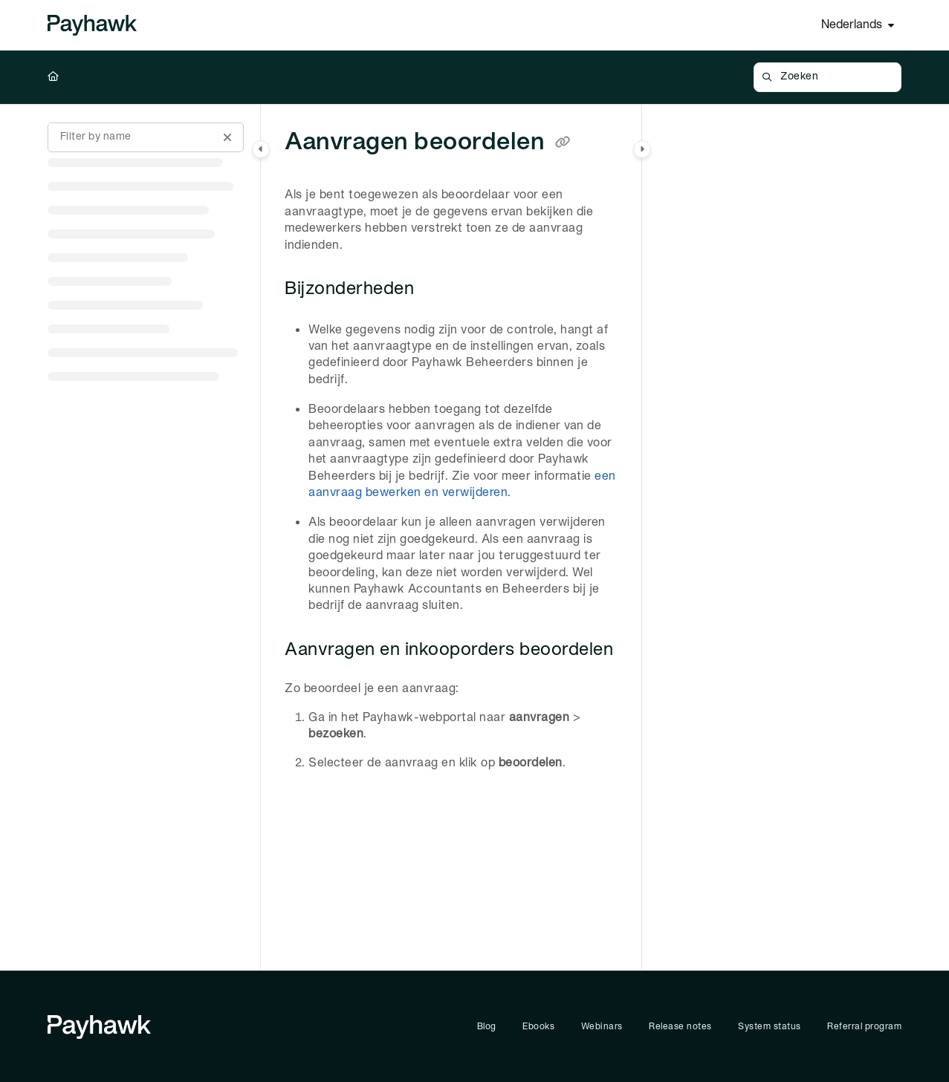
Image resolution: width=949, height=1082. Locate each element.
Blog (486, 1027)
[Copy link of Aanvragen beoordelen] (562, 143)
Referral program (864, 1027)
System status (769, 1027)
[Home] (53, 77)
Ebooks (538, 1027)
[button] (827, 77)
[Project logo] (92, 25)
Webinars (602, 1027)
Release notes (680, 1027)
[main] (451, 538)
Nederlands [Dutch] (851, 25)
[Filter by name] (146, 137)
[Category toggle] (261, 149)
